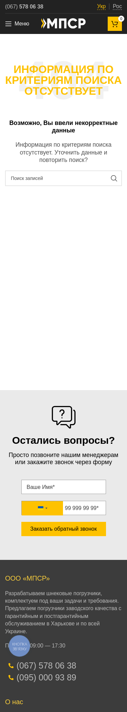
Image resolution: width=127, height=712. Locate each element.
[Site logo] (63, 23)
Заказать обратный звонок (63, 529)
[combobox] (42, 508)
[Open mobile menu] (17, 24)
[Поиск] (63, 178)
